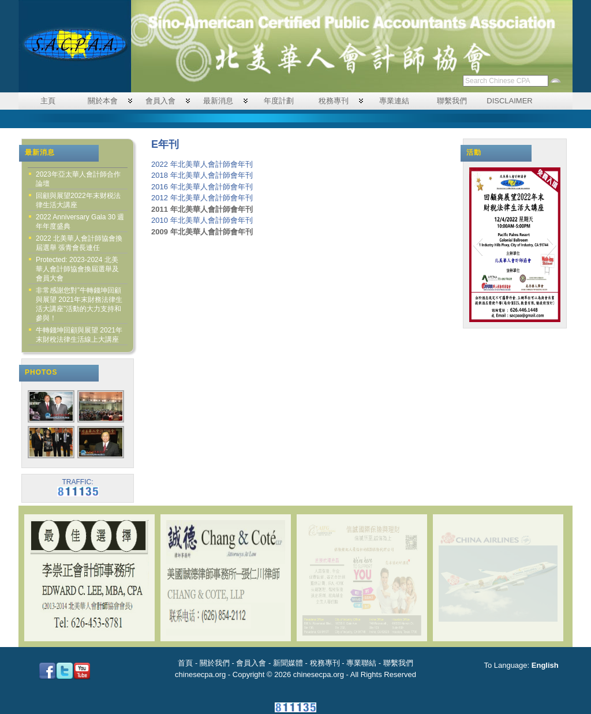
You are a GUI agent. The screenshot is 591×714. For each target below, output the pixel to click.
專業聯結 (361, 663)
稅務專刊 (334, 100)
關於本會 (103, 100)
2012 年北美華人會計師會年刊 (202, 197)
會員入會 (160, 100)
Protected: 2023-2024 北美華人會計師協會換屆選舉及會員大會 (77, 269)
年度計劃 (279, 100)
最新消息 (218, 100)
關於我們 (215, 663)
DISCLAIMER (509, 100)
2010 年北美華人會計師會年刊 (202, 220)
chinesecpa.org (200, 674)
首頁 (185, 663)
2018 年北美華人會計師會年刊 (202, 175)
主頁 (47, 100)
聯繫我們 (452, 100)
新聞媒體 (288, 663)
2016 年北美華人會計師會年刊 (202, 186)
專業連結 (394, 100)
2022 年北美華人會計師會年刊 (202, 164)
